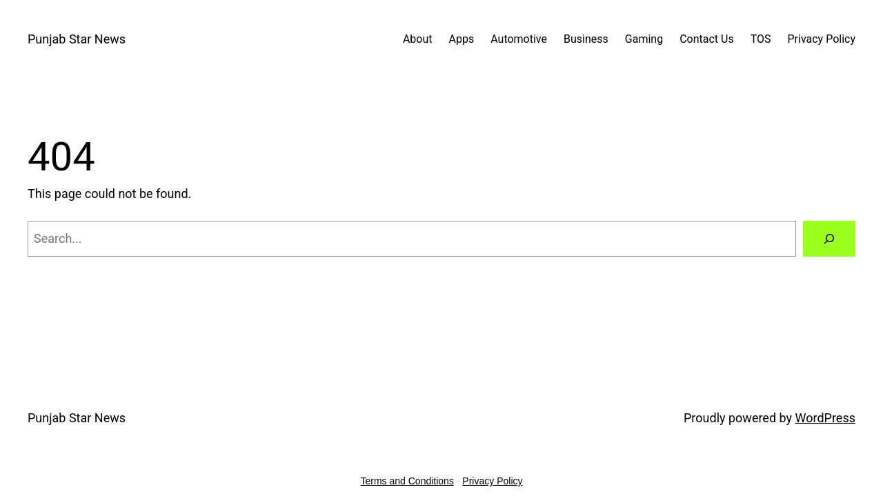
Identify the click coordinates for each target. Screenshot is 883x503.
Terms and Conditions (407, 480)
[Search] (829, 239)
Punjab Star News (77, 39)
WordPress (825, 418)
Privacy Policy (492, 480)
